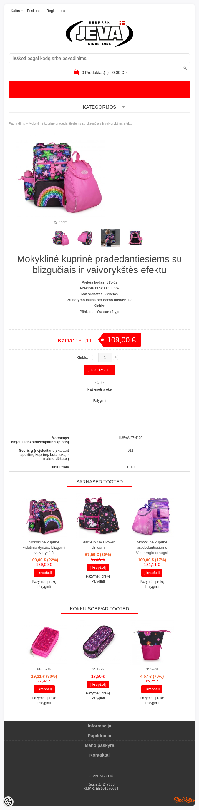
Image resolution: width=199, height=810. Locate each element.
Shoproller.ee (184, 800)
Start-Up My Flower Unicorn (98, 545)
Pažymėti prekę (99, 389)
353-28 (152, 669)
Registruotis (56, 11)
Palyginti (99, 401)
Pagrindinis (17, 123)
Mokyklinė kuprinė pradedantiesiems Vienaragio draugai (152, 547)
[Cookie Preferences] (8, 801)
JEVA (114, 288)
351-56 (98, 669)
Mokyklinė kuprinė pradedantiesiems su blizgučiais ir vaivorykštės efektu (80, 123)
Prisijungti (34, 11)
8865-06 (44, 669)
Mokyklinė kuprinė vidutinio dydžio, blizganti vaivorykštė (44, 547)
